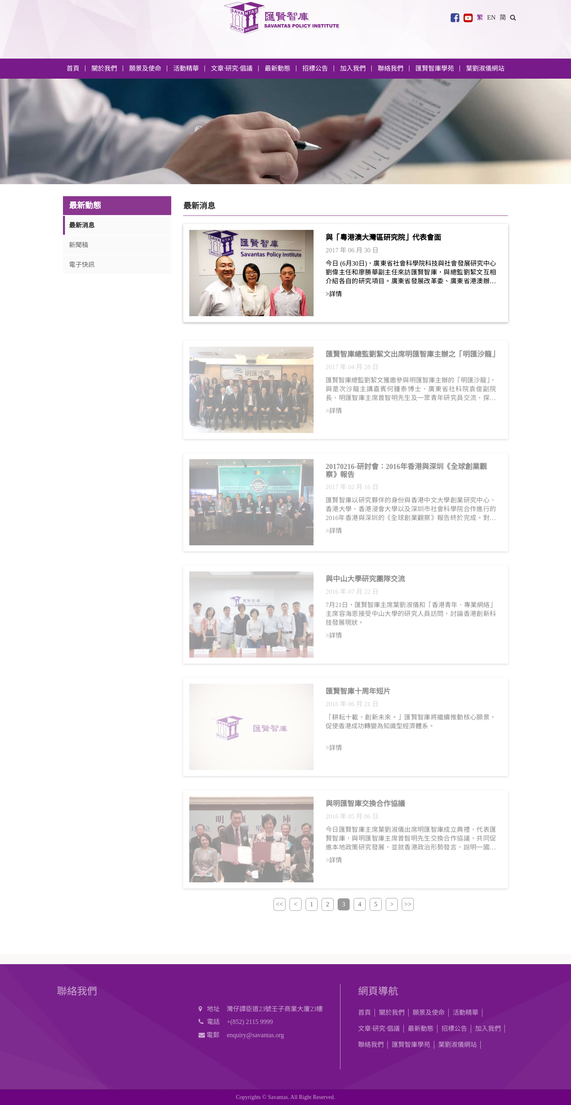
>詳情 (334, 293)
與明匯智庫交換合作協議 (365, 806)
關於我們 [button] (104, 68)
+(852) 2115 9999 (250, 1021)
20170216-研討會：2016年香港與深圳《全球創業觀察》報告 (406, 473)
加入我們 (488, 1028)
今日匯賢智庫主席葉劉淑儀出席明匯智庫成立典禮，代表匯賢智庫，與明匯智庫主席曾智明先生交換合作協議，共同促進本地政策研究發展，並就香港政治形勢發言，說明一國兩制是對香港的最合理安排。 (411, 842)
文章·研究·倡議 (379, 1028)
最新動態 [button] (277, 68)
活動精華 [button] (186, 68)
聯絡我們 (390, 68)
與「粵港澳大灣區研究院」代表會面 (383, 238)
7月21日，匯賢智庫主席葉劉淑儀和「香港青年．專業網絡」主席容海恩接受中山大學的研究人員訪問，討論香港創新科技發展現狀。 (411, 616)
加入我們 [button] (353, 68)
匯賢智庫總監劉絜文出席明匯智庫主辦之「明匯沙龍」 (412, 357)
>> (407, 904)
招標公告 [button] (315, 68)
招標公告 (454, 1028)
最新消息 (82, 225)
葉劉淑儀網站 (485, 68)
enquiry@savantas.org (255, 1035)
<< (279, 904)
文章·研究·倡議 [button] (232, 68)
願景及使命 (145, 68)
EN (491, 17)
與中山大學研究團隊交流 (365, 582)
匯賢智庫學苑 (434, 68)
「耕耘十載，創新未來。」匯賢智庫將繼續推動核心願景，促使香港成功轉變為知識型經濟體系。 (411, 724)
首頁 (73, 68)
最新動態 (420, 1028)
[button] (513, 17)
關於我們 (392, 1012)
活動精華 (465, 1012)
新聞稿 (78, 245)
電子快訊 (82, 264)
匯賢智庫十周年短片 (358, 694)
